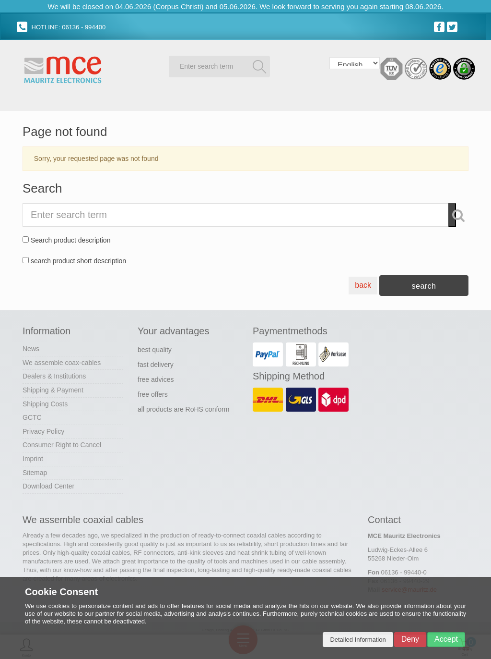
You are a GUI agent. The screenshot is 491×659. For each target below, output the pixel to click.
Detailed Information (358, 639)
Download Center (48, 484)
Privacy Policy (43, 429)
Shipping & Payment (53, 388)
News (31, 347)
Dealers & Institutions (54, 374)
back (363, 284)
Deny (410, 639)
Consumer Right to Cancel (62, 443)
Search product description (71, 239)
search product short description (78, 259)
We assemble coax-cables (62, 361)
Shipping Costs (45, 402)
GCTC (32, 416)
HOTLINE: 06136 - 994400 (61, 27)
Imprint (33, 457)
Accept (446, 639)
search (423, 285)
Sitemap (35, 471)
